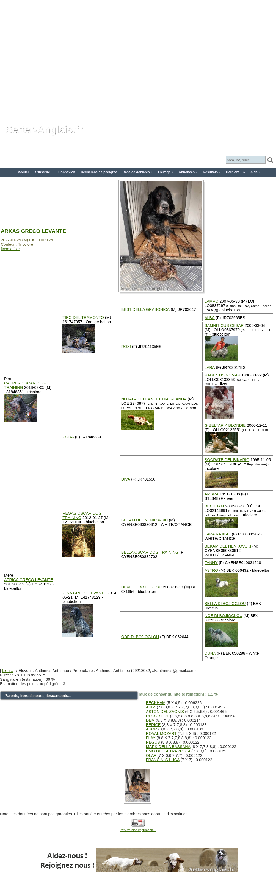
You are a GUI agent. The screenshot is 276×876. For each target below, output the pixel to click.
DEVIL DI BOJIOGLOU (141, 587)
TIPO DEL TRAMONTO (83, 317)
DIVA (125, 479)
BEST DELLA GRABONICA (145, 309)
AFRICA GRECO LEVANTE (28, 580)
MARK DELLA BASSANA (168, 746)
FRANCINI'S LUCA (163, 760)
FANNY (211, 562)
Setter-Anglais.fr (43, 129)
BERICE (153, 724)
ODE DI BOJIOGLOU (140, 637)
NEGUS (153, 742)
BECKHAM (214, 506)
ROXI (126, 346)
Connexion (66, 172)
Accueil (24, 172)
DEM (150, 720)
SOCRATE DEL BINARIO (227, 459)
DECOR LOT (157, 716)
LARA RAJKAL (218, 534)
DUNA (210, 653)
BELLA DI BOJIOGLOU (225, 603)
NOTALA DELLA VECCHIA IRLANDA (154, 399)
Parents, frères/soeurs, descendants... (37, 695)
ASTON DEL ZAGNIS (165, 711)
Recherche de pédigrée (99, 172)
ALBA (210, 318)
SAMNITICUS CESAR (224, 325)
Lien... (7, 670)
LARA (210, 367)
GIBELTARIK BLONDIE (225, 425)
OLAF (151, 755)
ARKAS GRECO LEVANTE (33, 231)
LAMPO (211, 301)
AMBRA (212, 494)
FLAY (151, 738)
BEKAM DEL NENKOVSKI (144, 520)
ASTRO (211, 570)
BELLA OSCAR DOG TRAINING (149, 552)
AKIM (151, 707)
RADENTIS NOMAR (222, 375)
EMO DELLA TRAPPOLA (168, 751)
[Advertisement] (59, 59)
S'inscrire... (44, 172)
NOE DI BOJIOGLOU (223, 615)
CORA (68, 437)
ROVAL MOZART (161, 733)
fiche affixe (10, 249)
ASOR (151, 729)
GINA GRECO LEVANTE (84, 593)
